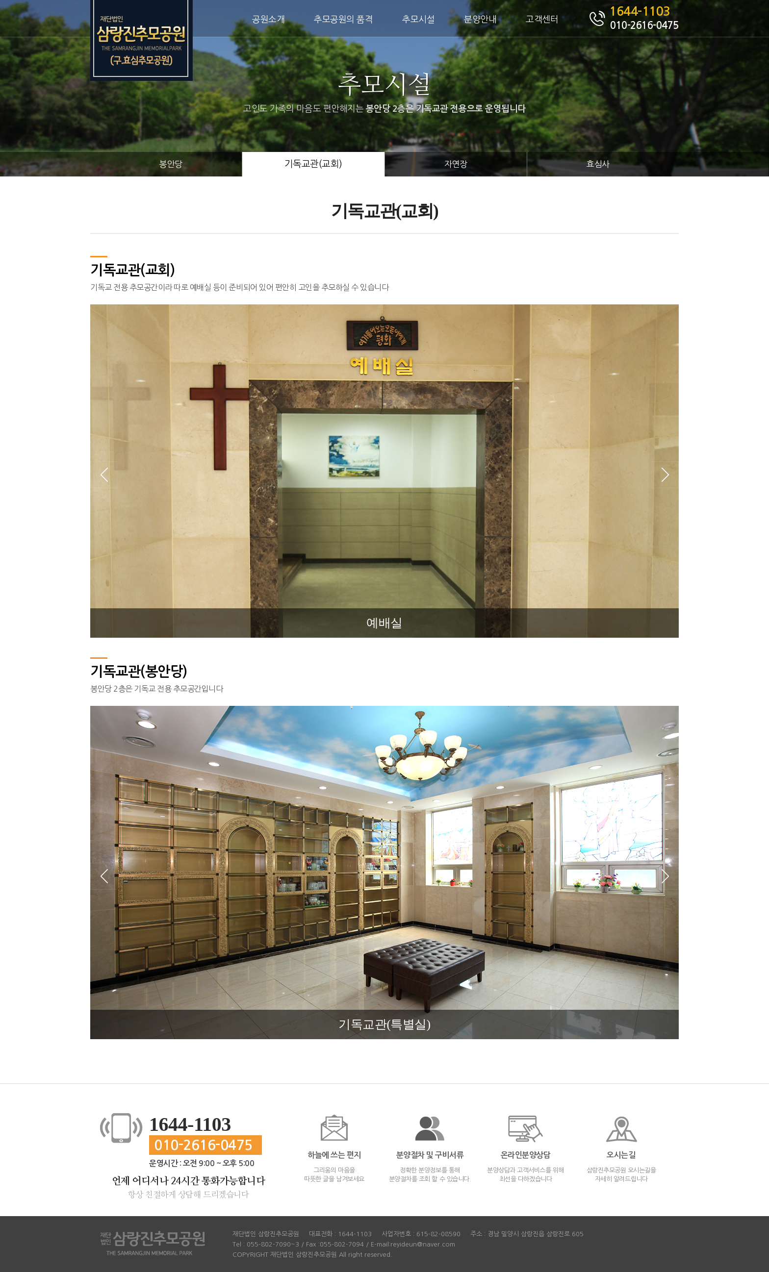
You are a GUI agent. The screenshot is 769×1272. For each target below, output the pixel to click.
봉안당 (170, 164)
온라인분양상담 (526, 1155)
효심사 (598, 164)
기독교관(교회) (313, 164)
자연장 (455, 164)
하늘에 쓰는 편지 (334, 1155)
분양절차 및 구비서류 (430, 1155)
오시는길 (621, 1155)
